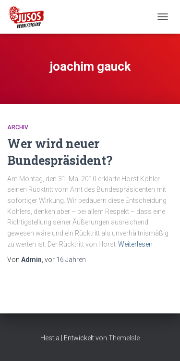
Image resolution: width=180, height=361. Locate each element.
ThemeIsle (124, 338)
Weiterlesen (135, 244)
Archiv (17, 127)
